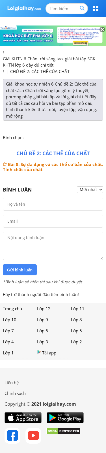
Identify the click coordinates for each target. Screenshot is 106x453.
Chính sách (15, 393)
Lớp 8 (76, 319)
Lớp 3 (42, 341)
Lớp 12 (44, 308)
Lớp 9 (42, 319)
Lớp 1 (8, 353)
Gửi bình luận (20, 270)
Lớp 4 (8, 341)
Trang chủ (12, 308)
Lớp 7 (8, 330)
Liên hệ (12, 382)
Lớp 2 (76, 341)
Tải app (46, 353)
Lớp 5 (76, 330)
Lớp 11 (78, 308)
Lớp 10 (9, 319)
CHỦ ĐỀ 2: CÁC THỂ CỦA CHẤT (40, 71)
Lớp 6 (42, 330)
